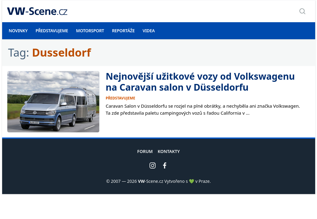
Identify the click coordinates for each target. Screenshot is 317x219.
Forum (145, 151)
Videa (149, 30)
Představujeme (52, 30)
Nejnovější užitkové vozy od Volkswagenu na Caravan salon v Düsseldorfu (200, 81)
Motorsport (90, 30)
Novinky (18, 30)
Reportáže (123, 30)
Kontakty (169, 151)
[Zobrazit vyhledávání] (302, 11)
